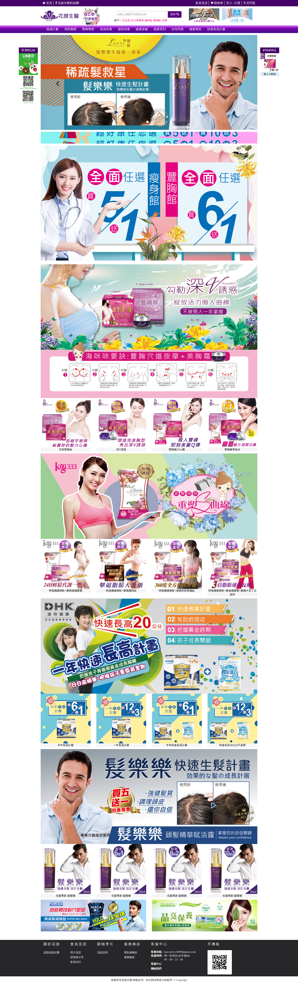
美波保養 (106, 29)
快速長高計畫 (216, 29)
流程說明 (102, 952)
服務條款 (129, 957)
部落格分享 (77, 957)
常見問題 (249, 3)
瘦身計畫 (52, 29)
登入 (229, 3)
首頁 (47, 3)
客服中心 (156, 963)
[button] (57, 82)
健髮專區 (195, 29)
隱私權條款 (130, 952)
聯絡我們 (156, 968)
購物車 (216, 3)
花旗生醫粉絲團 (67, 3)
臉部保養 (124, 29)
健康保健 (142, 29)
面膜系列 (160, 29)
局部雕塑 (70, 29)
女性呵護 (177, 29)
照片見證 (75, 952)
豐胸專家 (88, 29)
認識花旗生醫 (51, 952)
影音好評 (75, 962)
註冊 (237, 3)
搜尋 (174, 14)
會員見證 (201, 3)
